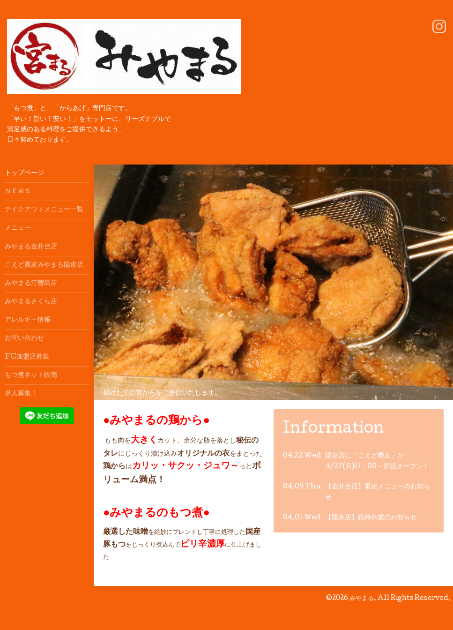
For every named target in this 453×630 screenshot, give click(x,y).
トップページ (24, 173)
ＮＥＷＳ (18, 191)
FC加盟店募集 (27, 357)
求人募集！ (21, 394)
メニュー (18, 228)
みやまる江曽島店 (31, 283)
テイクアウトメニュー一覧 (44, 210)
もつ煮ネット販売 (31, 375)
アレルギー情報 (28, 320)
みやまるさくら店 (31, 302)
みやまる (361, 598)
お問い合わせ (24, 338)
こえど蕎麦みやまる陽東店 (44, 265)
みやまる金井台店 (31, 247)
